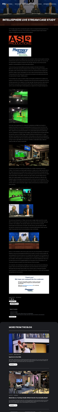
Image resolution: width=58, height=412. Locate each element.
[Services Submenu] (30, 4)
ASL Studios (9, 4)
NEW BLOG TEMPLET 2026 (17, 354)
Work (23, 4)
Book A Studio (18, 4)
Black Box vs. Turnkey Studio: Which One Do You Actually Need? (21, 313)
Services (28, 4)
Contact (40, 4)
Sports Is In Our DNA (13, 312)
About (34, 4)
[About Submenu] (35, 4)
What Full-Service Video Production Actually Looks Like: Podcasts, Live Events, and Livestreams (27, 314)
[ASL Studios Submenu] (12, 4)
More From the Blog (13, 311)
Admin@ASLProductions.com (49, 4)
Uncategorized (16, 395)
